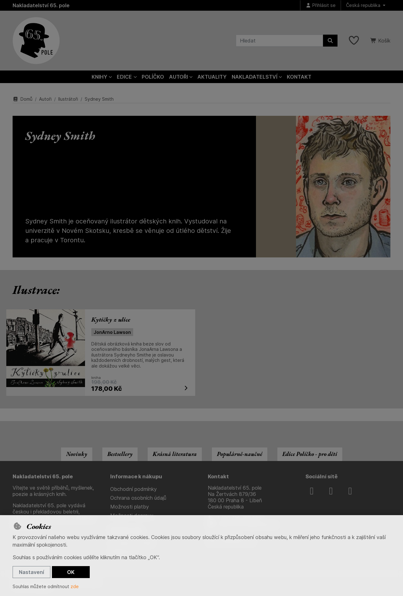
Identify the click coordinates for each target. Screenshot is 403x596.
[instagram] (331, 491)
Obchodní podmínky (133, 489)
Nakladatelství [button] (254, 77)
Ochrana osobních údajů (138, 498)
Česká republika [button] (364, 5)
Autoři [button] (178, 77)
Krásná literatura (175, 454)
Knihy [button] (99, 77)
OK (71, 572)
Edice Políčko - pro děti (309, 454)
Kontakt (299, 77)
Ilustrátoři (68, 99)
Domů (22, 99)
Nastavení (31, 572)
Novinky (76, 454)
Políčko (153, 77)
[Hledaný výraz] (279, 41)
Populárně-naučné (239, 454)
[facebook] (311, 491)
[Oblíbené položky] (354, 40)
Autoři (45, 99)
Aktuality (212, 77)
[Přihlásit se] (320, 5)
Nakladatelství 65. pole (41, 5)
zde (75, 586)
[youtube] (350, 491)
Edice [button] (124, 77)
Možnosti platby (129, 506)
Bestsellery (120, 454)
